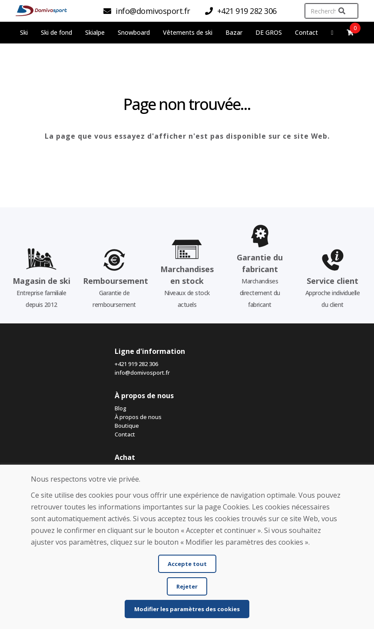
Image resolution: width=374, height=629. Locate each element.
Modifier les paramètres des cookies (187, 609)
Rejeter (187, 586)
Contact (306, 32)
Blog (120, 408)
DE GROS (268, 32)
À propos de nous (138, 417)
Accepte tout (187, 564)
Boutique (127, 425)
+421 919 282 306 (136, 364)
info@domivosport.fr (142, 372)
